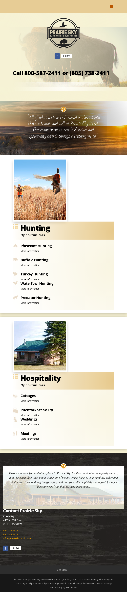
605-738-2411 (10, 530)
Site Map (62, 569)
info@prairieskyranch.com (17, 538)
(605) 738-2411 (89, 73)
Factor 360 (71, 587)
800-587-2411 (42, 73)
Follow (66, 55)
